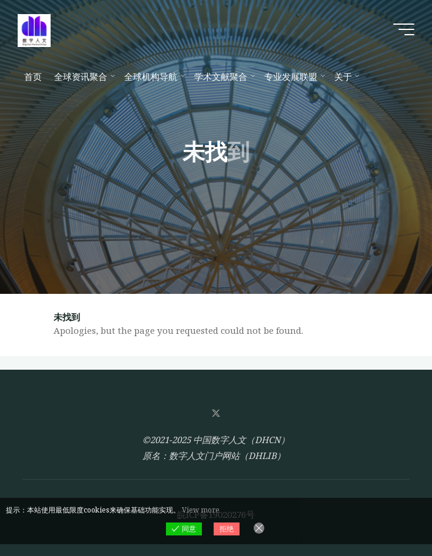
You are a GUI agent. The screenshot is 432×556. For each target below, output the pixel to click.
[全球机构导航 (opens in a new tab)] (153, 76)
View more (201, 510)
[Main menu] (403, 29)
